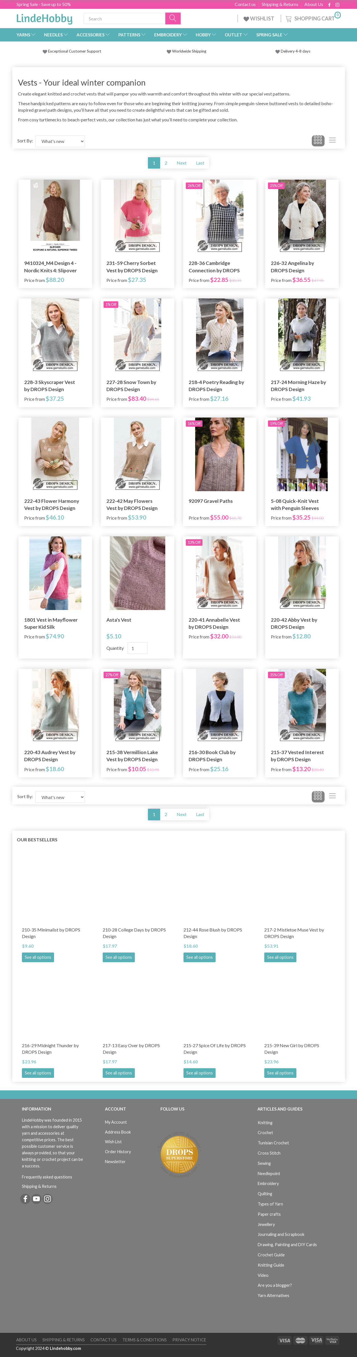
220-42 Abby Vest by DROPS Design (294, 623)
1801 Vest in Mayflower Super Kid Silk (51, 623)
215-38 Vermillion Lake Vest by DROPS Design (132, 755)
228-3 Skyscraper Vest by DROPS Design (49, 385)
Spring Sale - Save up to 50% (43, 4)
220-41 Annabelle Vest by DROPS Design (214, 623)
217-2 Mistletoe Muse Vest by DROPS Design (294, 933)
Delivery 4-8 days (292, 51)
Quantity (115, 648)
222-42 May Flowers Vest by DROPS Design (132, 504)
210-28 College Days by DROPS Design (134, 933)
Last (200, 162)
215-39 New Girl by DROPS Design (291, 1049)
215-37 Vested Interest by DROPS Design (297, 755)
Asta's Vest (118, 620)
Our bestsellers (37, 839)
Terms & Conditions (144, 1339)
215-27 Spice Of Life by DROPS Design (214, 1049)
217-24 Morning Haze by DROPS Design (298, 385)
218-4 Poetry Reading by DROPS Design (216, 385)
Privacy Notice (189, 1339)
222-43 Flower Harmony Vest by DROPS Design (51, 504)
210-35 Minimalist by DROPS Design (51, 933)
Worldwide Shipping (186, 51)
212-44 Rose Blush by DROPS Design (212, 933)
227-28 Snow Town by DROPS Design (131, 385)
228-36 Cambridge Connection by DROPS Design (214, 266)
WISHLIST (259, 18)
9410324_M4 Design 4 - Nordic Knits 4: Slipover (50, 266)
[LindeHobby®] (44, 17)
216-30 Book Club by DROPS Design (212, 755)
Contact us (245, 4)
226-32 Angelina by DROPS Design (292, 266)
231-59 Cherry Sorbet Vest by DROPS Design (132, 266)
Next (182, 162)
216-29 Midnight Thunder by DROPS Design (50, 1049)
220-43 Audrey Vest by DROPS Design (49, 755)
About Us (313, 4)
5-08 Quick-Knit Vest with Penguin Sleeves (295, 504)
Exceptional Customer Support (74, 51)
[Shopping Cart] (312, 17)
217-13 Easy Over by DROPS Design (131, 1049)
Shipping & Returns (280, 4)
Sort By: (25, 140)
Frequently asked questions (47, 1177)
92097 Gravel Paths (211, 501)
